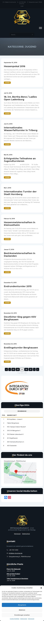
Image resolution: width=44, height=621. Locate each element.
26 (26, 369)
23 (13, 369)
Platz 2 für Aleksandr (14, 569)
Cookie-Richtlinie (14, 618)
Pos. (3, 415)
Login (22, 6)
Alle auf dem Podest (13, 574)
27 (30, 369)
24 (18, 369)
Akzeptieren (22, 605)
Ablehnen (22, 610)
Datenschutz (23, 618)
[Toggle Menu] (40, 28)
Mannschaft (12, 415)
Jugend (7, 82)
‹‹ (6, 369)
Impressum (31, 618)
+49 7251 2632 (21, 2)
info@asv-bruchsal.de (9, 2)
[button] (41, 588)
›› (37, 369)
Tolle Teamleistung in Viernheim (17, 578)
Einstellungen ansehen (22, 615)
